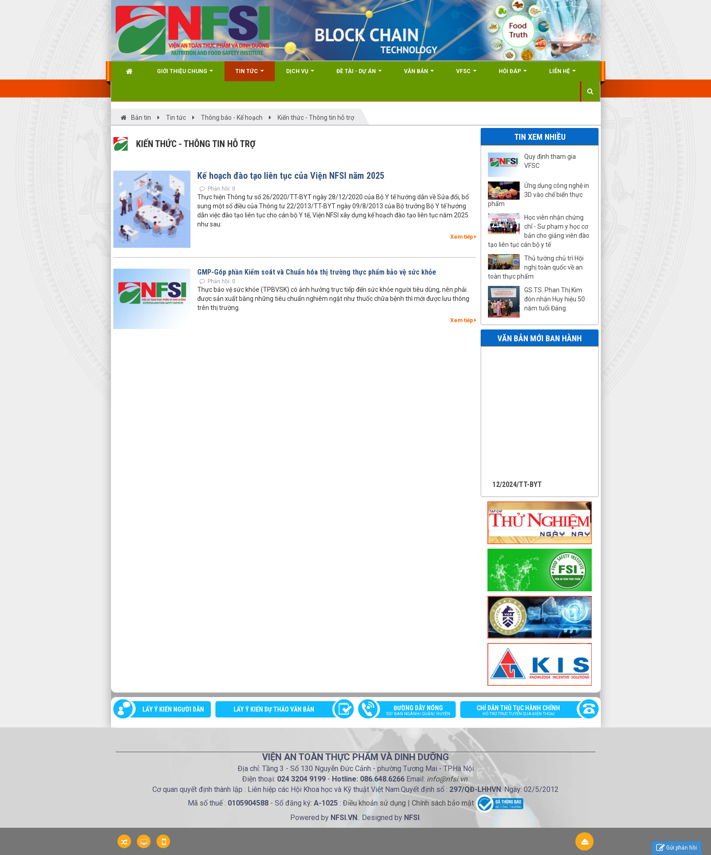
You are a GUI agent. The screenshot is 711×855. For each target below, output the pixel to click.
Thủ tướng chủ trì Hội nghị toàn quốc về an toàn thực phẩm (536, 267)
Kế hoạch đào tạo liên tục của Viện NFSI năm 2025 (291, 175)
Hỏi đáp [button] (513, 74)
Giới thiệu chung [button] (185, 74)
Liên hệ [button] (562, 74)
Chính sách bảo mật (443, 803)
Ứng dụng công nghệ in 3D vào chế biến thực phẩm (538, 194)
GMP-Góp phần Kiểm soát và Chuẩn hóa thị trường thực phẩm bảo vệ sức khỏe (316, 272)
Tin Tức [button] (249, 74)
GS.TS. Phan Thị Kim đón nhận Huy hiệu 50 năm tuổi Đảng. (554, 299)
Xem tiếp (463, 237)
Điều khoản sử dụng (374, 803)
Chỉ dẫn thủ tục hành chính (524, 711)
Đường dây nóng (411, 711)
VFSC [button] (466, 74)
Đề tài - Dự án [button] (359, 74)
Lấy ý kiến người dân (173, 709)
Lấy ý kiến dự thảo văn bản (274, 709)
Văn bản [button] (419, 74)
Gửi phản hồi (676, 848)
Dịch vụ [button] (300, 74)
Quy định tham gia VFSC (550, 161)
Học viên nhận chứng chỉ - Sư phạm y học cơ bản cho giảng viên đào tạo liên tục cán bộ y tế (538, 231)
